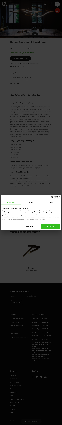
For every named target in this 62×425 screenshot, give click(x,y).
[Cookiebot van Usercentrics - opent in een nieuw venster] (52, 197)
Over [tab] (51, 202)
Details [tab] (31, 202)
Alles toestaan (50, 226)
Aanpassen (30, 226)
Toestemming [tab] (11, 202)
